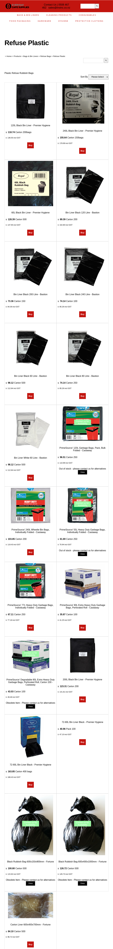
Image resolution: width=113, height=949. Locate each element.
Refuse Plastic (59, 56)
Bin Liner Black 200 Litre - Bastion (30, 294)
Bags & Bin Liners (28, 15)
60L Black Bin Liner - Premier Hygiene (30, 212)
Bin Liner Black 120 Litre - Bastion (82, 212)
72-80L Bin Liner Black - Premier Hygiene (30, 765)
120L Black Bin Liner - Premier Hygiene (30, 125)
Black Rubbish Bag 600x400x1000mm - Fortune (82, 861)
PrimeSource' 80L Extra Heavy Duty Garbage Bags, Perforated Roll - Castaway (82, 606)
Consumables (87, 15)
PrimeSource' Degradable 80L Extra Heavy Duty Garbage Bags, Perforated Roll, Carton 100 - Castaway (30, 682)
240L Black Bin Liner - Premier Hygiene (82, 131)
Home (9, 56)
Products (17, 56)
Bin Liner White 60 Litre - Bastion (30, 458)
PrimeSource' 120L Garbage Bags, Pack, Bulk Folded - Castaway (82, 449)
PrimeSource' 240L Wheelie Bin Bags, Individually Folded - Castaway (30, 530)
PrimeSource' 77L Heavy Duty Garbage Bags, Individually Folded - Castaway (30, 606)
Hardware (44, 21)
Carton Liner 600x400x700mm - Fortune (30, 924)
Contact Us (50, 4)
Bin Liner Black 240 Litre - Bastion (82, 294)
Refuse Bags (45, 56)
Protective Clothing (89, 21)
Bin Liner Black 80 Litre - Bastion (82, 376)
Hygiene (63, 21)
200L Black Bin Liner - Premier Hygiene (82, 679)
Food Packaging (20, 21)
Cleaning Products (59, 15)
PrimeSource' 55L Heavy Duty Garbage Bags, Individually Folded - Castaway (82, 530)
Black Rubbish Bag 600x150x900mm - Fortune (30, 861)
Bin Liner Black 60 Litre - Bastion (30, 376)
